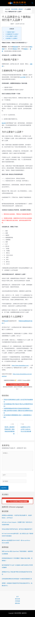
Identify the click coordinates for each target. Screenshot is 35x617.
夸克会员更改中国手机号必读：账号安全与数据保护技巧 (17, 529)
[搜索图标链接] (32, 3)
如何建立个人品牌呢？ (12, 38)
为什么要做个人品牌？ (12, 36)
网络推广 (21, 9)
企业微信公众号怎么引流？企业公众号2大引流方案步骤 (26, 429)
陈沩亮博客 (14, 9)
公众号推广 (23, 77)
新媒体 (25, 49)
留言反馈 (17, 599)
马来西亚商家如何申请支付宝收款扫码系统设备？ (17, 408)
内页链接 (17, 601)
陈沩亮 (3, 123)
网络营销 (15, 46)
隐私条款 (17, 603)
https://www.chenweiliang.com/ (20, 365)
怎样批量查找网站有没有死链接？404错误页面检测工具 (17, 578)
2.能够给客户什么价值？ (12, 34)
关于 (17, 596)
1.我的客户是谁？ (10, 32)
